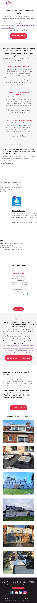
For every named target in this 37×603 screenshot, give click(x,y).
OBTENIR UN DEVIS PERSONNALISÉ (18, 358)
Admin (24, 598)
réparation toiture (17, 345)
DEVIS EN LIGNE (18, 588)
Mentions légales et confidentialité (13, 598)
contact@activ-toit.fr (23, 584)
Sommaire (29, 598)
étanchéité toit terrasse (10, 348)
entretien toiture (28, 345)
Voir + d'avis (19, 309)
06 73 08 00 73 (11, 584)
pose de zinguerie (15, 350)
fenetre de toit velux (24, 352)
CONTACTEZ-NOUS (18, 36)
